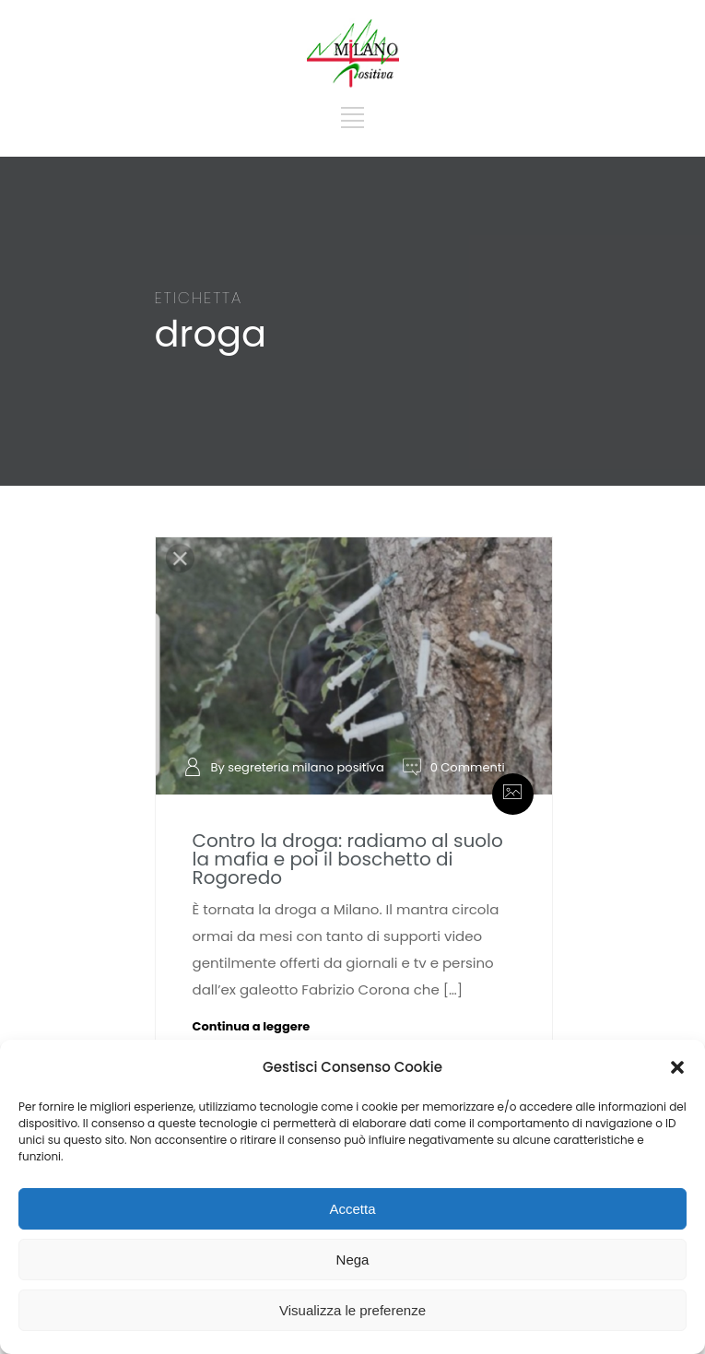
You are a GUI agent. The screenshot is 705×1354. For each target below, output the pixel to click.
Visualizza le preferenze (352, 1310)
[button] (677, 1067)
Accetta (352, 1209)
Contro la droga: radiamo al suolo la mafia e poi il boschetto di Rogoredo (348, 859)
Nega (353, 1259)
